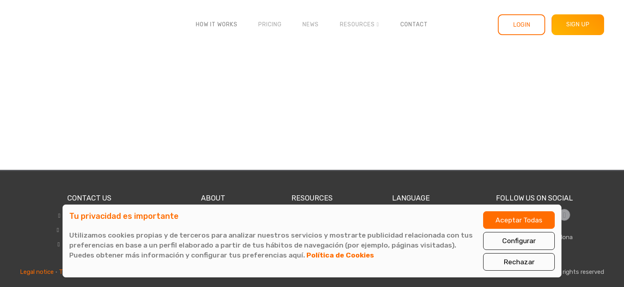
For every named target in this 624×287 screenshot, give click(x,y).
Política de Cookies (340, 255)
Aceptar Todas (518, 220)
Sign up (577, 24)
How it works (217, 24)
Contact (414, 24)
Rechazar (518, 262)
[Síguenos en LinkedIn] (564, 215)
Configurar (519, 241)
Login (521, 24)
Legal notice (37, 271)
